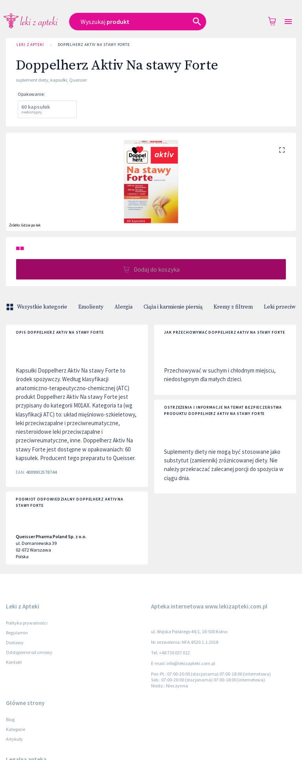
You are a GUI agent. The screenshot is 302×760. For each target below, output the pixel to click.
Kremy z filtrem (233, 307)
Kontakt (14, 662)
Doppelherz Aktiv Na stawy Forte (94, 44)
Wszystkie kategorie (37, 307)
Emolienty (91, 307)
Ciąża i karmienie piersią (173, 307)
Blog (10, 719)
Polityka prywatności (27, 623)
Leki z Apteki (30, 44)
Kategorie (15, 729)
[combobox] (143, 22)
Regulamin (17, 633)
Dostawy (15, 642)
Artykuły (14, 739)
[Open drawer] (288, 22)
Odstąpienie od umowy (29, 652)
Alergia (123, 307)
